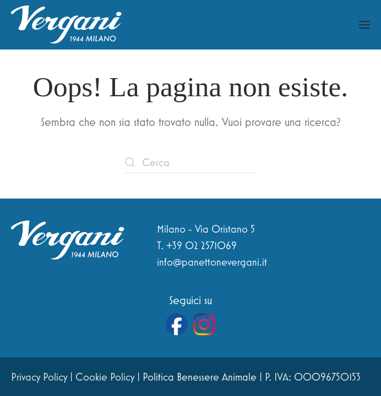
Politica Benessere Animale (200, 377)
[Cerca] (190, 162)
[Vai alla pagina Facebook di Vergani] (177, 325)
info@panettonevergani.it (212, 262)
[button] (364, 25)
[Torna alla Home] (66, 25)
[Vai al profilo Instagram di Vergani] (204, 325)
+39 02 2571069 (201, 245)
